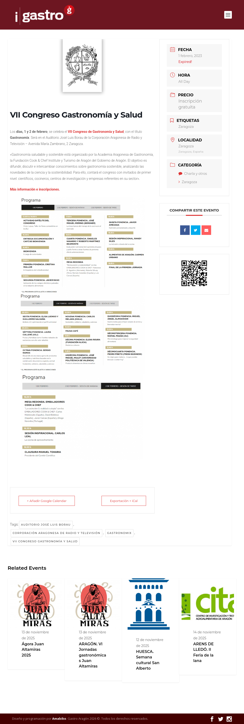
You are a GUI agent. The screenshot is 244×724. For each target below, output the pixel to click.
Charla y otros (192, 173)
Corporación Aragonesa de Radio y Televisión (56, 533)
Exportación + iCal (123, 501)
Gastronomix (119, 533)
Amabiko (59, 718)
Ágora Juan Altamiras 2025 (33, 649)
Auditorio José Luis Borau (46, 524)
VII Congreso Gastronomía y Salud (45, 541)
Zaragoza (187, 182)
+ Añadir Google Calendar (46, 501)
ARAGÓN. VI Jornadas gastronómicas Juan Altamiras (92, 655)
